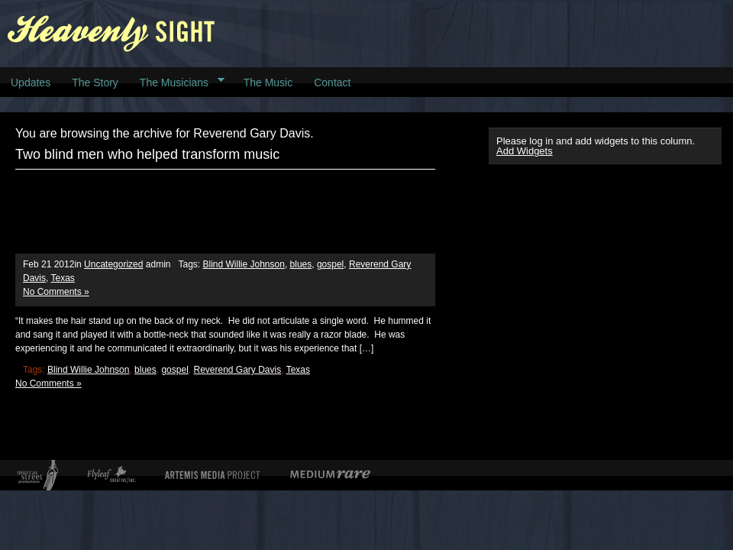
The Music (268, 82)
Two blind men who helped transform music (147, 154)
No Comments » (56, 291)
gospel (330, 264)
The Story (95, 82)
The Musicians (176, 81)
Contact (332, 82)
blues (301, 264)
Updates (30, 82)
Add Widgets (524, 151)
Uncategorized (113, 264)
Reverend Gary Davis (237, 369)
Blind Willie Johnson (244, 264)
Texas (62, 278)
